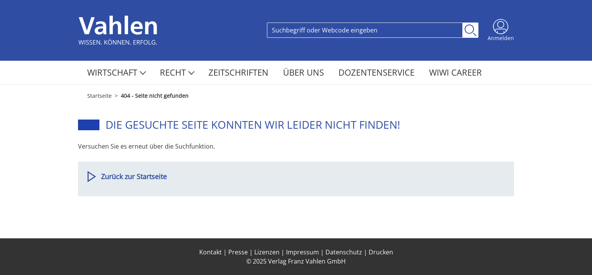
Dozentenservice (377, 72)
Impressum (302, 252)
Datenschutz (343, 252)
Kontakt (210, 252)
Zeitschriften (239, 72)
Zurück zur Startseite (134, 176)
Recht (177, 72)
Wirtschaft (116, 72)
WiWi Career (455, 72)
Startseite (99, 95)
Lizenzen (267, 252)
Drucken (381, 252)
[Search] (365, 30)
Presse (238, 252)
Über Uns (304, 72)
